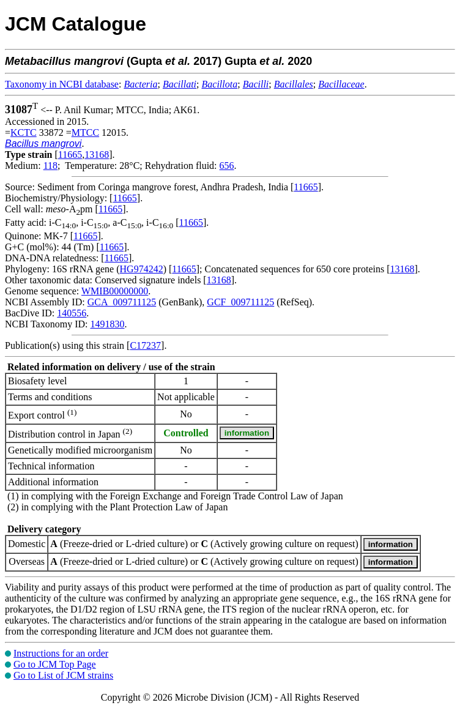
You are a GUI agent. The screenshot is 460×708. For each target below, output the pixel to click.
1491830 (107, 324)
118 (50, 165)
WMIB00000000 (114, 291)
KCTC (23, 132)
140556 (71, 313)
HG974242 (141, 269)
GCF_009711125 (240, 302)
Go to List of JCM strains (63, 675)
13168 (96, 154)
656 (227, 165)
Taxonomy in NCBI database (62, 84)
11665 (70, 154)
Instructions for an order (60, 653)
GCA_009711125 (122, 302)
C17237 (145, 345)
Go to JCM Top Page (54, 664)
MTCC (85, 132)
